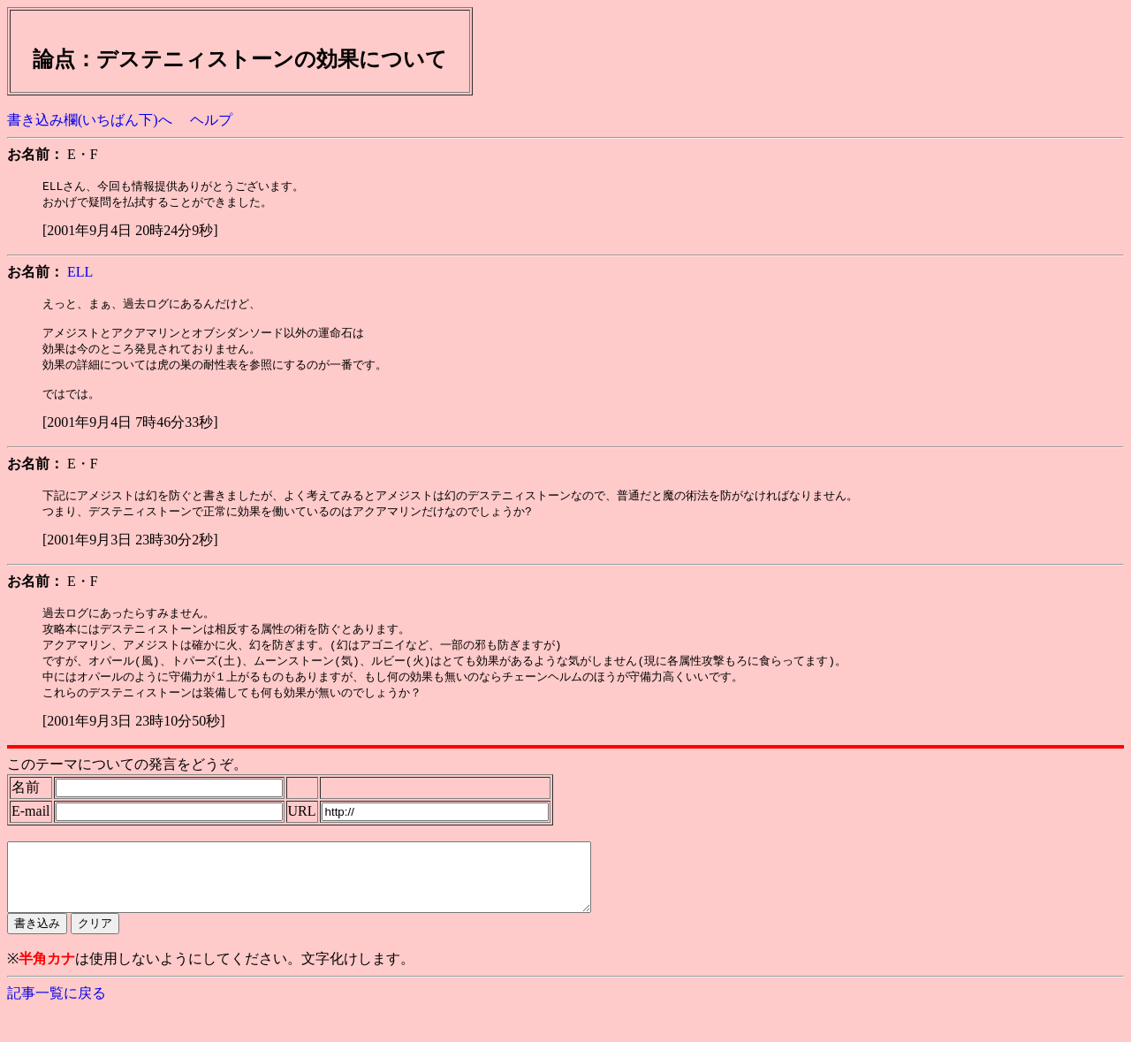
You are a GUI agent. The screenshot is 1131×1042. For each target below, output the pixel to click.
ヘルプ (211, 119)
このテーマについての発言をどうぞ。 (127, 782)
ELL (80, 273)
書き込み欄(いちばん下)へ (89, 119)
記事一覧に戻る (56, 1024)
